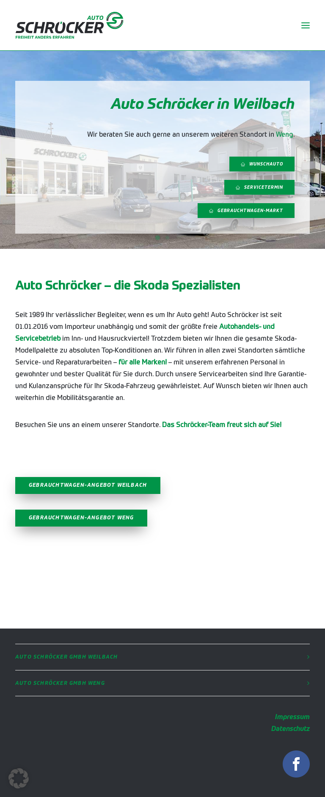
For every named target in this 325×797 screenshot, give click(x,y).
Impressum (292, 717)
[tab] (162, 657)
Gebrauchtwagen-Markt (246, 211)
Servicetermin (259, 187)
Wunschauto (262, 164)
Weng (284, 135)
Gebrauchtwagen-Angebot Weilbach (88, 485)
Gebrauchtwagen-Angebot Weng (81, 518)
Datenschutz (290, 729)
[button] (18, 778)
